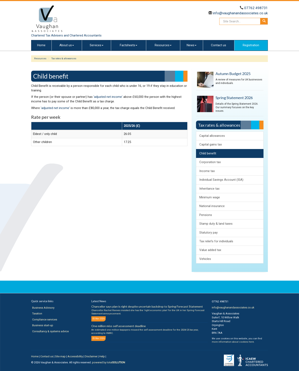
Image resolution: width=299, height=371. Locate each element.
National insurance (212, 206)
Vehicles (205, 259)
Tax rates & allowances (63, 58)
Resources (163, 45)
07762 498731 (256, 8)
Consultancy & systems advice (50, 331)
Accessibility (75, 356)
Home (41, 45)
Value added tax (210, 250)
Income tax (207, 171)
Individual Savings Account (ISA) (221, 180)
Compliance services (44, 319)
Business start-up (42, 325)
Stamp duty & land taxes (216, 224)
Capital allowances (212, 136)
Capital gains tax (210, 144)
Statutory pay (208, 232)
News (191, 45)
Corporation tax (210, 162)
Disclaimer (91, 356)
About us (66, 45)
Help (102, 356)
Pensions (205, 215)
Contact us (218, 45)
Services (96, 45)
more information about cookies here (233, 342)
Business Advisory (43, 307)
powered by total (108, 362)
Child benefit (207, 153)
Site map (60, 356)
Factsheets (128, 45)
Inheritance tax (209, 188)
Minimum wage (209, 197)
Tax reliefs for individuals (216, 241)
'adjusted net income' (108, 97)
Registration (251, 45)
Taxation (37, 313)
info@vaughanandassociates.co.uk (240, 13)
